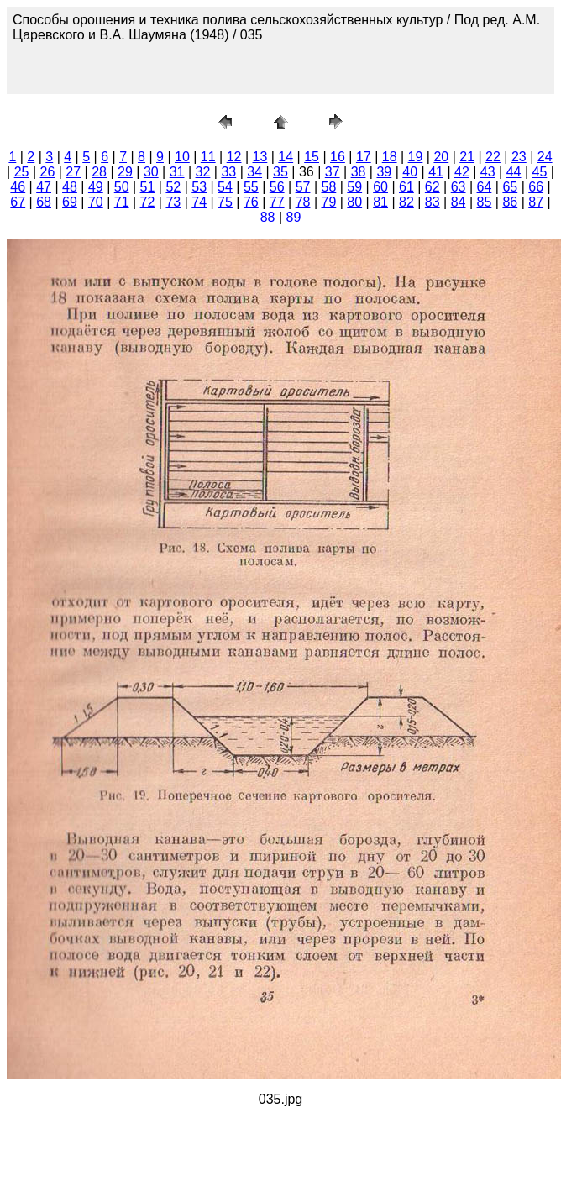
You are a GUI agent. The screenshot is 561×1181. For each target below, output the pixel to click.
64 (484, 187)
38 (358, 172)
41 (435, 172)
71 (121, 202)
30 (151, 172)
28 (99, 172)
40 (409, 172)
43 (487, 172)
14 (285, 157)
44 (514, 172)
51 (147, 187)
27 (73, 172)
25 (21, 172)
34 (254, 172)
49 (95, 187)
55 (251, 187)
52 (173, 187)
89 (293, 217)
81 (380, 202)
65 (509, 187)
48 (69, 187)
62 (432, 187)
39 (383, 172)
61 (406, 187)
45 (540, 172)
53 (199, 187)
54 (225, 187)
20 (440, 157)
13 (260, 157)
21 (466, 157)
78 (303, 202)
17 (363, 157)
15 (311, 157)
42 (461, 172)
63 (458, 187)
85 (484, 202)
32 (203, 172)
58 (328, 187)
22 (493, 157)
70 (95, 202)
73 (173, 202)
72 (147, 202)
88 (267, 217)
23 (519, 157)
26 (47, 172)
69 (69, 202)
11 (208, 157)
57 (303, 187)
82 (406, 202)
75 (225, 202)
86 (509, 202)
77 (277, 202)
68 (43, 202)
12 (234, 157)
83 (432, 202)
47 (43, 187)
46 (17, 187)
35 (280, 172)
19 (415, 157)
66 (535, 187)
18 (389, 157)
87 (535, 202)
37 (332, 172)
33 (228, 172)
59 (354, 187)
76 (251, 202)
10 (182, 157)
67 (17, 202)
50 (121, 187)
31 (177, 172)
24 (545, 157)
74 (199, 202)
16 (337, 157)
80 (354, 202)
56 (277, 187)
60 (380, 187)
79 (328, 202)
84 (458, 202)
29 (125, 172)
